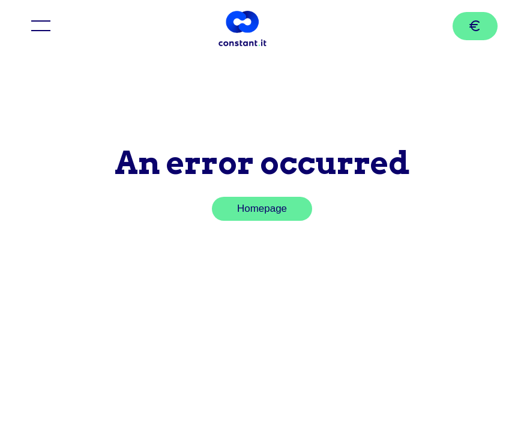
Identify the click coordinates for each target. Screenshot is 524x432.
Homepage (262, 208)
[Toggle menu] (40, 25)
